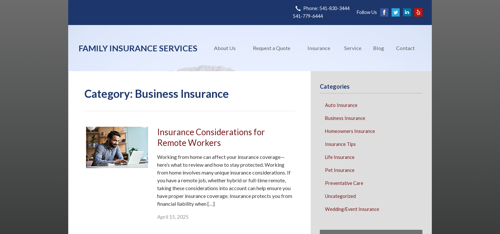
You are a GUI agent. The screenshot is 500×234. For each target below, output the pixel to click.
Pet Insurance (340, 170)
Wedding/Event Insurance (352, 209)
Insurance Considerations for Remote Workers (211, 137)
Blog (378, 48)
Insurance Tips (340, 144)
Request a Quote (271, 48)
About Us (225, 48)
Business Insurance (345, 118)
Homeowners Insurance (350, 131)
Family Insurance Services (138, 48)
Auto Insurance (341, 105)
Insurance (318, 48)
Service (352, 48)
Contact (405, 48)
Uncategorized (340, 196)
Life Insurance (340, 157)
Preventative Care (344, 183)
